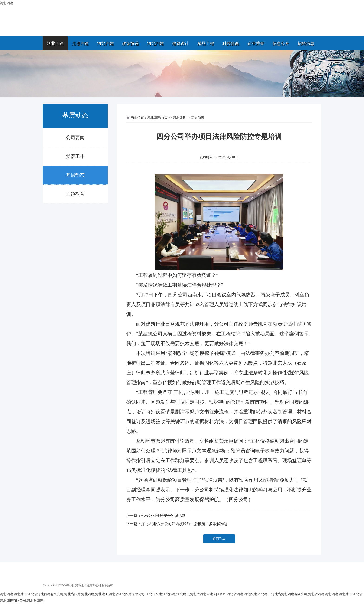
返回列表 (219, 539)
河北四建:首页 (157, 117)
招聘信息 (306, 43)
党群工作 (75, 156)
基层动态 (75, 175)
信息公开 (281, 43)
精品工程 (205, 43)
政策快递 (130, 43)
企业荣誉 (255, 43)
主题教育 (75, 193)
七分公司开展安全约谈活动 (163, 516)
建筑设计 (180, 43)
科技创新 (230, 43)
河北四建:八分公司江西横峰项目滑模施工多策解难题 (184, 524)
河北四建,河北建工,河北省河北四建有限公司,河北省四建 (40, 594)
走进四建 (80, 43)
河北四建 (55, 43)
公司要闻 (75, 137)
